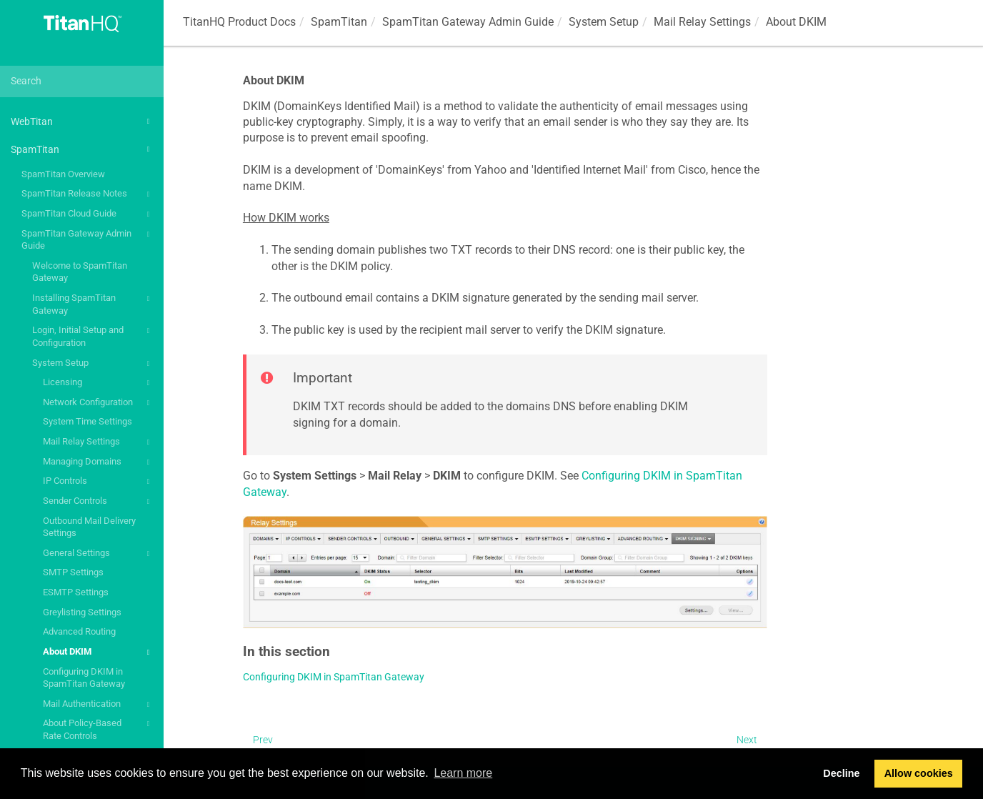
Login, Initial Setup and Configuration (93, 335)
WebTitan (82, 121)
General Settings (98, 554)
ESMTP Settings (76, 592)
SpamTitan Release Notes (87, 194)
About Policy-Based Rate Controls (98, 728)
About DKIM (98, 652)
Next (747, 739)
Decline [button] (841, 773)
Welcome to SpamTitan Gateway (79, 272)
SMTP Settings (73, 572)
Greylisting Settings (82, 612)
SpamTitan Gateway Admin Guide (87, 239)
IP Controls (98, 482)
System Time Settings (87, 421)
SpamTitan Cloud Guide (87, 214)
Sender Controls (98, 502)
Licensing (98, 383)
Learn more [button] (463, 773)
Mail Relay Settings (98, 442)
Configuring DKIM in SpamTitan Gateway (84, 678)
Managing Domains (98, 462)
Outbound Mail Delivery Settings (89, 527)
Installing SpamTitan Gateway (93, 303)
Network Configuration (98, 403)
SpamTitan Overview (63, 174)
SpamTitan (82, 149)
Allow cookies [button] (918, 773)
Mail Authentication (98, 705)
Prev (263, 739)
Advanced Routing (79, 631)
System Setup (93, 364)
